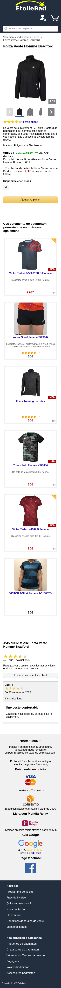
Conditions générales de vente (25, 921)
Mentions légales (17, 926)
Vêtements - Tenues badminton (26, 955)
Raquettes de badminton (22, 943)
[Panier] (54, 17)
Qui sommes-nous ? (19, 903)
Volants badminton (18, 967)
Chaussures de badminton (23, 949)
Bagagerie (13, 961)
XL (6, 187)
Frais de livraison (17, 897)
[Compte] (43, 18)
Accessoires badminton (21, 973)
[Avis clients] (12, 122)
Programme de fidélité (20, 891)
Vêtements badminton (16, 37)
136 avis (36, 853)
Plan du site (14, 915)
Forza (35, 37)
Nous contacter (16, 909)
